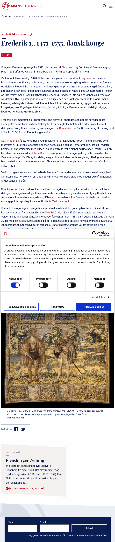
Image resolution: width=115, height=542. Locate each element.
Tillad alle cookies (93, 306)
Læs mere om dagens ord (28, 488)
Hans (88, 78)
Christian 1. (68, 67)
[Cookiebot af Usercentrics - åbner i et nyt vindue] (97, 233)
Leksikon (19, 16)
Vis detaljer (98, 297)
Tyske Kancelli (60, 201)
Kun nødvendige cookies (21, 306)
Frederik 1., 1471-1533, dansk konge (48, 16)
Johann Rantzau (40, 153)
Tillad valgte (57, 306)
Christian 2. (11, 140)
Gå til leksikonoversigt (18, 34)
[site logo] (22, 6)
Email (43, 522)
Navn (11, 522)
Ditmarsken (65, 128)
